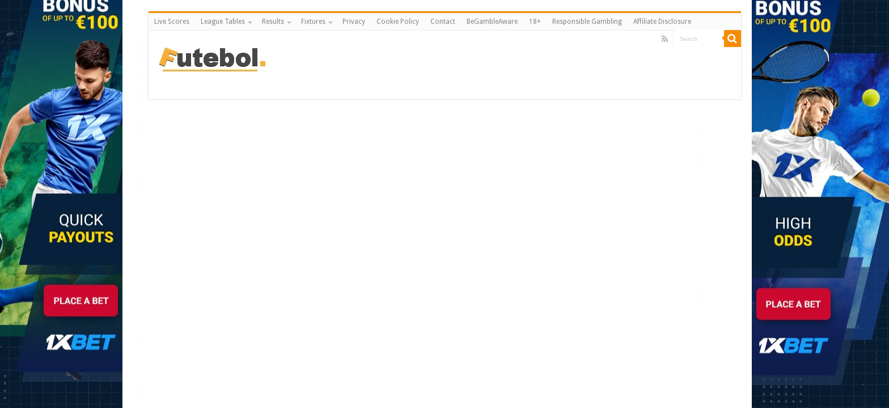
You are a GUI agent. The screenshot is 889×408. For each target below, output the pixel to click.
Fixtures (313, 22)
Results (273, 22)
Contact (442, 22)
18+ (535, 22)
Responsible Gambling (587, 22)
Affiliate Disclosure (662, 22)
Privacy (353, 22)
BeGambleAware (492, 22)
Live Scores (171, 22)
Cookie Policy (397, 22)
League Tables (223, 22)
